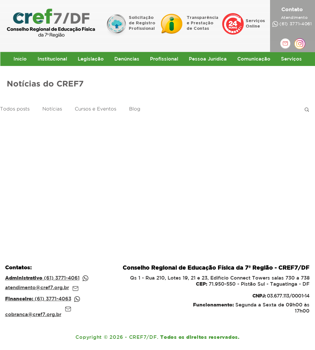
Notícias (52, 109)
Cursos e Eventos (95, 109)
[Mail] (75, 288)
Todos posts (15, 109)
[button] (307, 110)
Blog (134, 109)
